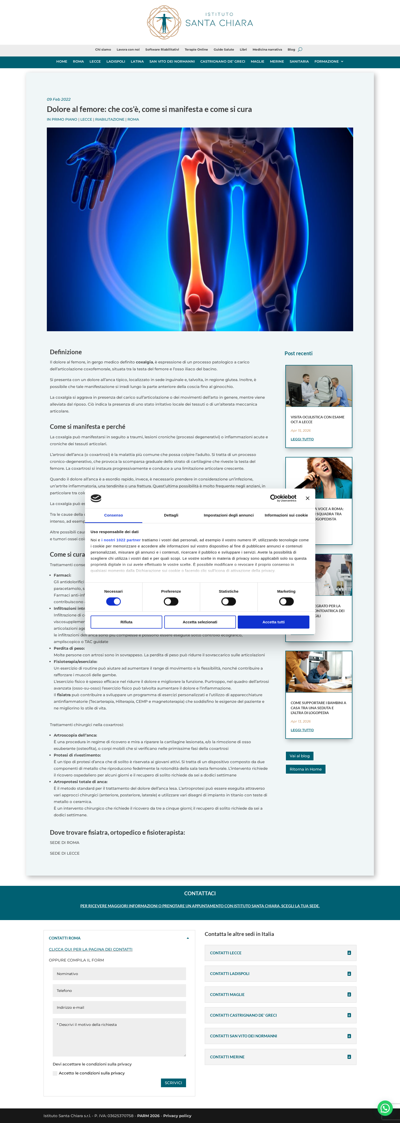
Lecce (86, 119)
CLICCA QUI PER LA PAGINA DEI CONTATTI (91, 949)
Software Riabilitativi (162, 49)
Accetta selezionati (200, 622)
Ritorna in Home (306, 769)
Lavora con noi (128, 49)
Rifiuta (127, 622)
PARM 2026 (148, 1115)
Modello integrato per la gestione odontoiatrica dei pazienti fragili (317, 611)
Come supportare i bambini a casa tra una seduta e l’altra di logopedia (318, 708)
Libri (243, 49)
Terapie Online (196, 49)
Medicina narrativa (267, 49)
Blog (291, 49)
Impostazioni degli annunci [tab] (229, 515)
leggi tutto (302, 439)
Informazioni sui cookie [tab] (286, 515)
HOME (61, 61)
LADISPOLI (115, 61)
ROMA (78, 61)
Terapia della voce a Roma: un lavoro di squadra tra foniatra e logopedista (317, 514)
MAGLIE (257, 61)
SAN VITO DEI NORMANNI (172, 61)
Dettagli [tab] (171, 515)
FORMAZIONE (327, 61)
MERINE (277, 61)
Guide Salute (224, 49)
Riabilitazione (109, 119)
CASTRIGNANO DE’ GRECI (222, 61)
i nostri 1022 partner (121, 540)
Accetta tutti (274, 622)
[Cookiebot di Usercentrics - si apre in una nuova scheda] (274, 498)
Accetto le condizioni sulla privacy (89, 1073)
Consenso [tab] (113, 515)
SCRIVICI (173, 1082)
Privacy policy (177, 1115)
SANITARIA (299, 61)
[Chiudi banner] (307, 498)
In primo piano (62, 119)
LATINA (137, 61)
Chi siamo (103, 49)
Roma (133, 119)
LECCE (95, 61)
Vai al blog (300, 755)
